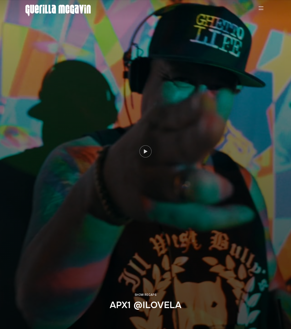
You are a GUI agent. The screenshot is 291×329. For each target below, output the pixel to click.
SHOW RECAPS (146, 295)
